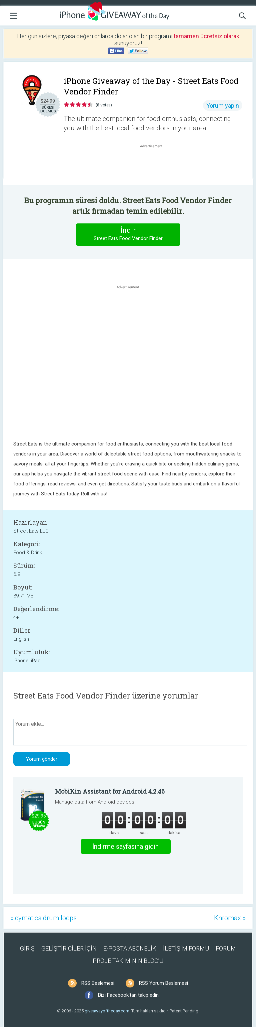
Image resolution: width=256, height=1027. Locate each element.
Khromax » (230, 918)
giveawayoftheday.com (107, 1010)
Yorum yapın (222, 105)
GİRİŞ (27, 948)
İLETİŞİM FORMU (186, 948)
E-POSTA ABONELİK (129, 948)
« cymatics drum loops (43, 918)
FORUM (226, 948)
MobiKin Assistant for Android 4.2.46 (110, 791)
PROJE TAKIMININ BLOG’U (128, 960)
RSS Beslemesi (97, 983)
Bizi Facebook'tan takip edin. (129, 995)
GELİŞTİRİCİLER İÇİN (69, 948)
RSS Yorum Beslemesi (163, 983)
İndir (128, 234)
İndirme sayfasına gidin (125, 846)
